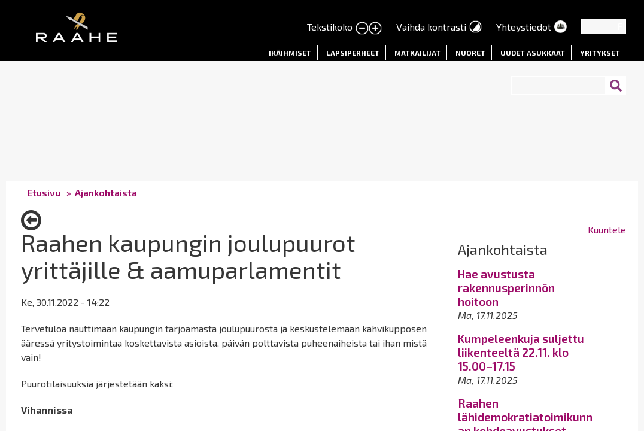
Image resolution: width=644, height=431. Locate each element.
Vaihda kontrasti (431, 26)
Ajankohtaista (106, 192)
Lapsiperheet (352, 52)
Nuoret (470, 52)
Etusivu (43, 192)
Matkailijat (417, 52)
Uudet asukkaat (532, 52)
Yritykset (600, 52)
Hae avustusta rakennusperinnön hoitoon (506, 287)
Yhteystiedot (523, 26)
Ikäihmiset (290, 52)
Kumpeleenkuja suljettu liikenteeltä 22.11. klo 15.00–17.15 (521, 352)
